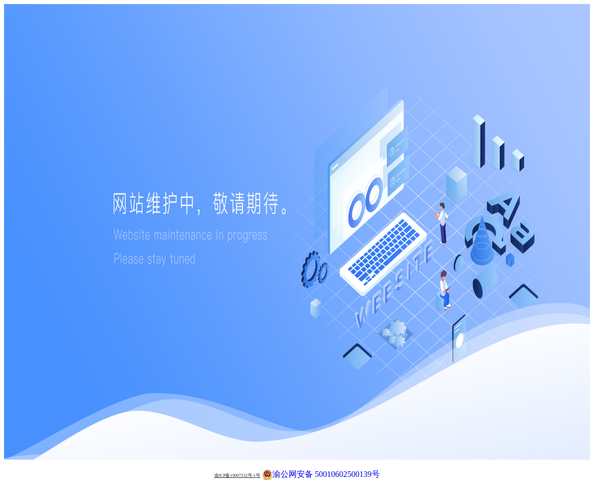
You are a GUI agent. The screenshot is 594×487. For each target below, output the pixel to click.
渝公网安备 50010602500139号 (321, 473)
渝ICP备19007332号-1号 (237, 475)
